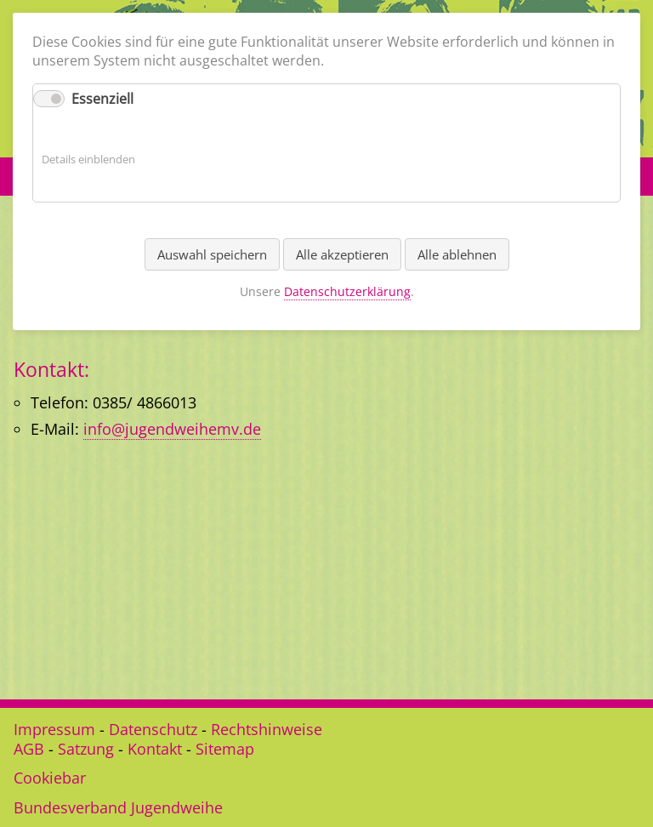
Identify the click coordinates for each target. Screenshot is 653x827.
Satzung (86, 749)
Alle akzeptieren (342, 254)
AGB (29, 749)
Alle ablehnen (457, 254)
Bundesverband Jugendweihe (118, 807)
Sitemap (225, 749)
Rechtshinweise (266, 729)
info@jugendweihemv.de (172, 429)
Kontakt (155, 749)
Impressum (54, 729)
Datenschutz (153, 729)
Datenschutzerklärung (347, 291)
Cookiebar (50, 777)
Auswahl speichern (212, 254)
